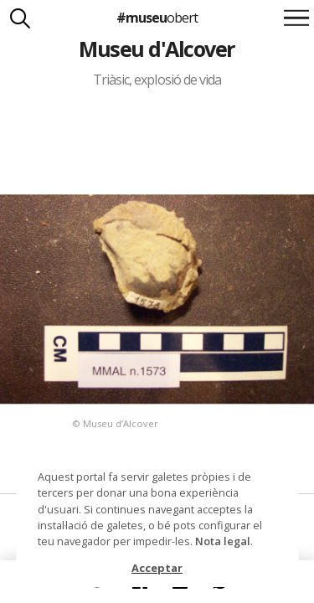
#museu (157, 17)
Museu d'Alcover (156, 48)
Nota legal (222, 541)
